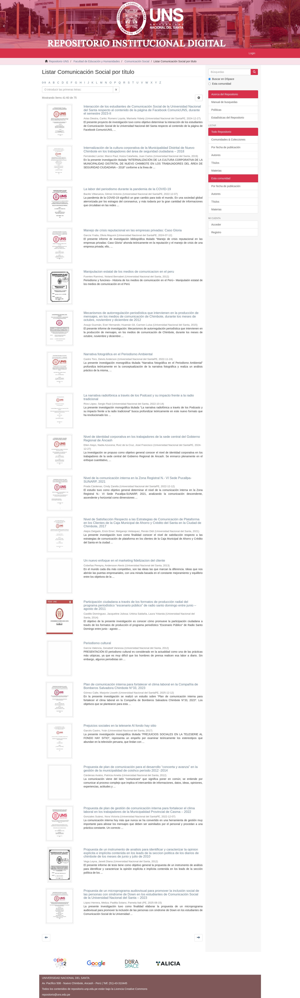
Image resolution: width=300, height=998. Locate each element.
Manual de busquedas (224, 102)
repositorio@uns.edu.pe (56, 994)
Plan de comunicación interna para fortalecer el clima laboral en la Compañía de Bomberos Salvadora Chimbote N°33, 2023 (141, 686)
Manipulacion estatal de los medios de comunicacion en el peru (129, 271)
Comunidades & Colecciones (228, 139)
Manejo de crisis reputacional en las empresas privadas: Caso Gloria (133, 230)
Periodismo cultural (97, 643)
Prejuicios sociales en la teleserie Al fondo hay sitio (120, 725)
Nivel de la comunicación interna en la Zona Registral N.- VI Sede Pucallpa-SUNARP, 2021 (138, 479)
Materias (216, 170)
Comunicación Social (137, 61)
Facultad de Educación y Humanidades (97, 61)
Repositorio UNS (59, 61)
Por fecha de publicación (225, 147)
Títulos (215, 162)
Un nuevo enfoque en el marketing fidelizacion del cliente (124, 560)
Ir (116, 89)
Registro (216, 232)
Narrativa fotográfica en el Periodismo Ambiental (118, 354)
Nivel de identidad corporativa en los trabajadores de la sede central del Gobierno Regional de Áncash (142, 438)
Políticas (216, 109)
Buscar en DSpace (221, 78)
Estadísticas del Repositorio (227, 117)
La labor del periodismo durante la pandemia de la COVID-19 (127, 189)
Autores (215, 155)
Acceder (216, 224)
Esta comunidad (219, 83)
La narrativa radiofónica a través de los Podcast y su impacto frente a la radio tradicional (139, 397)
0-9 (44, 82)
